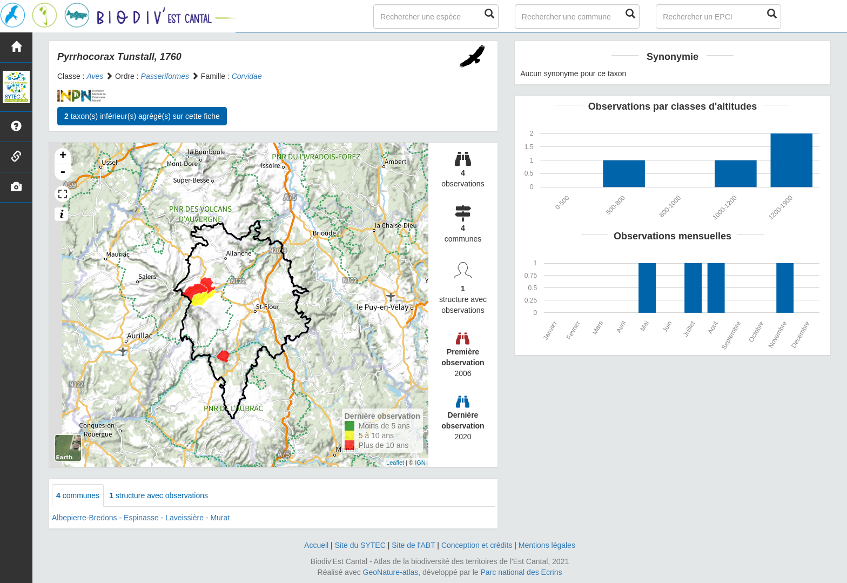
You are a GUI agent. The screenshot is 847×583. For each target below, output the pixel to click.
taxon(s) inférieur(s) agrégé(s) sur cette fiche (142, 116)
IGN (420, 462)
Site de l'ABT (413, 545)
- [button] (62, 172)
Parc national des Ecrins (521, 572)
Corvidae (247, 76)
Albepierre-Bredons (84, 517)
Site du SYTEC (360, 545)
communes (77, 495)
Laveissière (184, 517)
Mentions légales (547, 545)
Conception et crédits (477, 545)
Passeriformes (165, 76)
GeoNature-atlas (391, 572)
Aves (94, 76)
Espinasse (141, 517)
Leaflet (395, 462)
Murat (220, 517)
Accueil (316, 545)
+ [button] (62, 156)
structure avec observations (158, 495)
